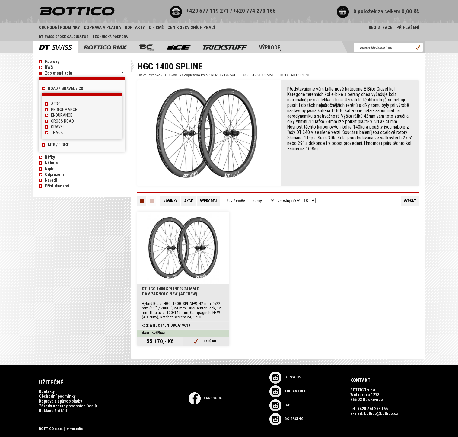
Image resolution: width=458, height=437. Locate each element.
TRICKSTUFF (287, 391)
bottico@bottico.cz (381, 413)
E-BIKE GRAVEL (263, 75)
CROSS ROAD (62, 121)
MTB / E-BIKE (58, 145)
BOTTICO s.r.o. (51, 429)
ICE (279, 405)
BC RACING (286, 418)
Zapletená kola (58, 73)
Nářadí (51, 180)
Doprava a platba (102, 27)
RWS (49, 67)
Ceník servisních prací (191, 27)
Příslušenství (57, 186)
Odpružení (54, 174)
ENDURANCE (61, 115)
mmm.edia (75, 429)
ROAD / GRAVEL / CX (65, 88)
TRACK (57, 132)
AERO (56, 104)
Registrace (381, 27)
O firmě (156, 27)
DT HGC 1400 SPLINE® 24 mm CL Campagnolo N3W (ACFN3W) (172, 291)
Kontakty (135, 27)
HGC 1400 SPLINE (295, 75)
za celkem (377, 11)
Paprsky (52, 61)
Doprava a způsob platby (60, 401)
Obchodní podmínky (59, 27)
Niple (50, 169)
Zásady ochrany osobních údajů (68, 406)
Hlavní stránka (149, 75)
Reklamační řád (53, 410)
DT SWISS (172, 75)
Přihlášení (407, 27)
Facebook (205, 398)
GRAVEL (58, 127)
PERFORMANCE (64, 109)
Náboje (51, 163)
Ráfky (50, 157)
